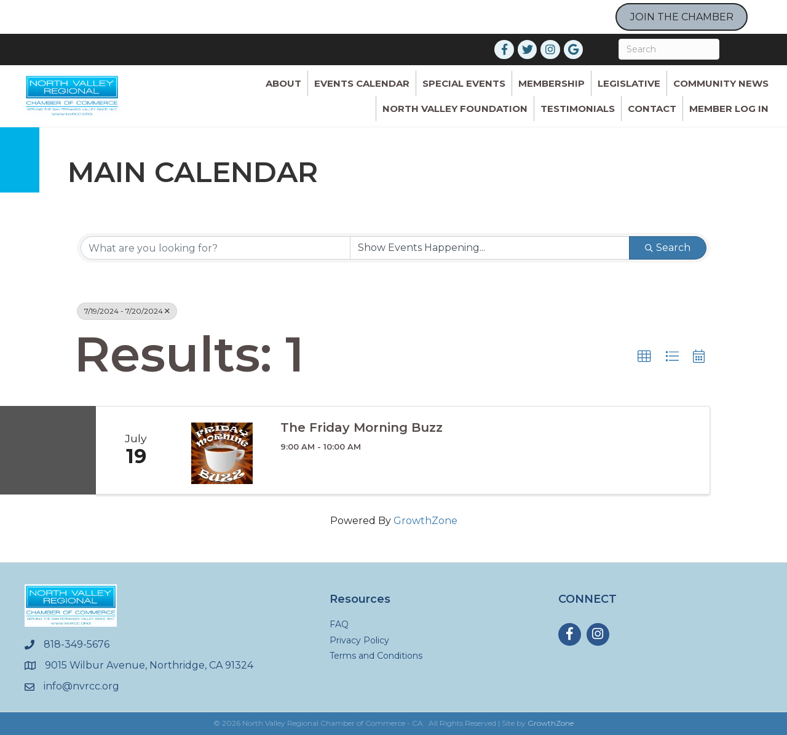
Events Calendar (361, 83)
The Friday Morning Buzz (361, 427)
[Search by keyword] (215, 248)
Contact (652, 108)
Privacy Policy (359, 640)
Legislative (629, 83)
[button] (644, 356)
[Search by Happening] (490, 248)
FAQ (339, 624)
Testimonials (577, 108)
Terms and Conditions (376, 655)
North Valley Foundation (455, 108)
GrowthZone (425, 520)
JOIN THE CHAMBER (682, 17)
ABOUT (283, 83)
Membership (551, 83)
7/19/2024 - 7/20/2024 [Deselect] (127, 311)
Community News (721, 83)
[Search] (669, 49)
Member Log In (729, 108)
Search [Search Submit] (667, 247)
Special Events (463, 83)
